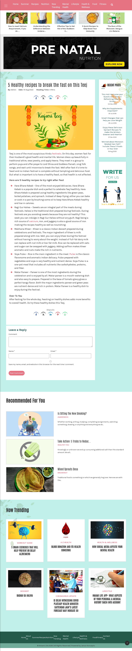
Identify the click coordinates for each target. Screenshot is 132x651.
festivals (57, 155)
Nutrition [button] (45, 4)
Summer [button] (25, 4)
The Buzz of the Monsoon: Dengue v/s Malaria (114, 28)
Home (15, 4)
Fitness (100, 640)
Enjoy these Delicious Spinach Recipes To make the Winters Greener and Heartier (112, 133)
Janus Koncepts (88, 649)
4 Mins (45, 92)
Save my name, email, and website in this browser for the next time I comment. (41, 366)
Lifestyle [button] (75, 4)
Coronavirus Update (66, 598)
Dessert (24, 593)
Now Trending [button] (56, 5)
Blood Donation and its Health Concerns (66, 551)
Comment (13, 336)
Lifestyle (107, 593)
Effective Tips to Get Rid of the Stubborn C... (66, 28)
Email (53, 353)
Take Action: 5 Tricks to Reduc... (74, 443)
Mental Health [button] (65, 5)
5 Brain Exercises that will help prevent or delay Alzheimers (24, 553)
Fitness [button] (103, 4)
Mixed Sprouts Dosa (68, 471)
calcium (33, 223)
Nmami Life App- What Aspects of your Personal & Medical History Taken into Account (107, 603)
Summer (35, 640)
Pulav (72, 256)
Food (95, 640)
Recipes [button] (35, 4)
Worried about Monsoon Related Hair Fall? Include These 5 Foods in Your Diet (112, 147)
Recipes (42, 640)
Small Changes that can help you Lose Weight (112, 121)
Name (12, 353)
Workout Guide (24, 545)
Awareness (63, 419)
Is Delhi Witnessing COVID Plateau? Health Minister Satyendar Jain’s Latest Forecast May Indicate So (66, 608)
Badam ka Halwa (25, 598)
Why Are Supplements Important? (112, 111)
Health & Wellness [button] (86, 5)
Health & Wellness (107, 544)
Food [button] (94, 4)
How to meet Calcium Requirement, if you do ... (17, 29)
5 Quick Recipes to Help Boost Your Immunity (90, 28)
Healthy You (63, 447)
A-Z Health (66, 544)
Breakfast (62, 475)
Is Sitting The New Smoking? (72, 415)
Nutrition (49, 640)
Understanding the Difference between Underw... (41, 28)
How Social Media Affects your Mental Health (107, 551)
